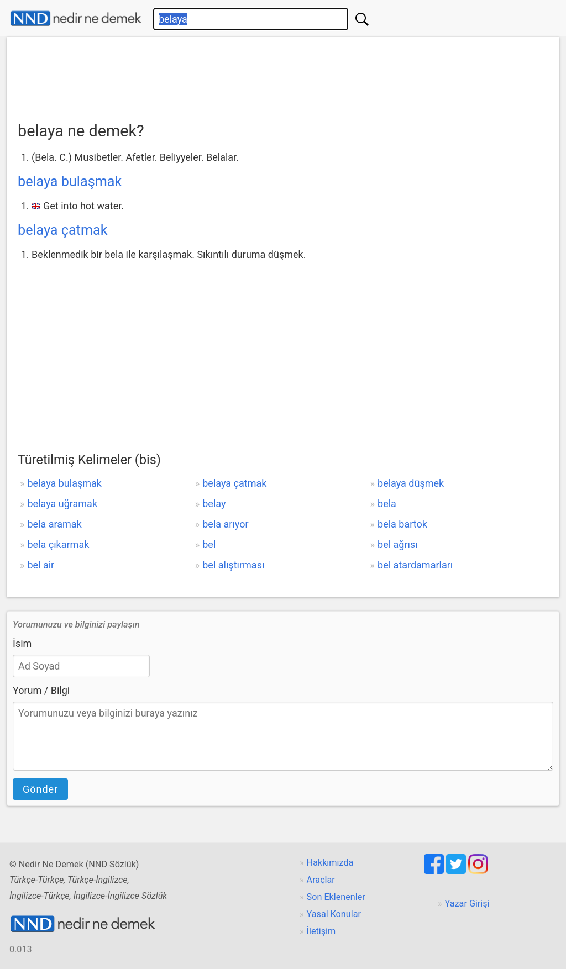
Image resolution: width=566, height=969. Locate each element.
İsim (22, 643)
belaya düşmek (411, 483)
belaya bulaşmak (70, 181)
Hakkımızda (330, 862)
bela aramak (54, 524)
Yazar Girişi (467, 903)
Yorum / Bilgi (41, 690)
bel (209, 544)
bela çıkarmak (58, 544)
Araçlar (321, 880)
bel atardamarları (415, 565)
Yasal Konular (334, 914)
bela (387, 503)
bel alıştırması (233, 565)
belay (214, 503)
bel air (40, 565)
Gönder (40, 789)
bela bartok (402, 524)
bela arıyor (225, 524)
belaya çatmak (63, 230)
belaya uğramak (62, 503)
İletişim (321, 931)
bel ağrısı (398, 544)
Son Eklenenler (336, 897)
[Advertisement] (283, 75)
